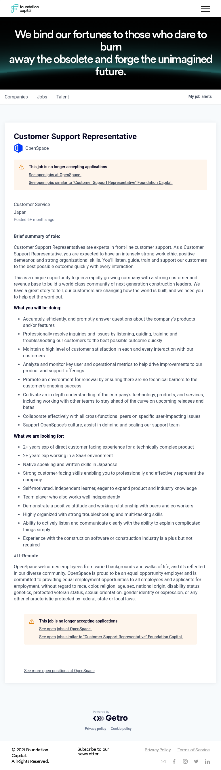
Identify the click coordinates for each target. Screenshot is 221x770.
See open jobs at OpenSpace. (55, 174)
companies (16, 97)
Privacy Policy (158, 750)
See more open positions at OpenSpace (59, 670)
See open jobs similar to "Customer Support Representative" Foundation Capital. (101, 182)
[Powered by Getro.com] (110, 716)
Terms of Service (193, 750)
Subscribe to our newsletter (93, 751)
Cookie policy (121, 729)
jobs (42, 97)
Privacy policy (95, 729)
